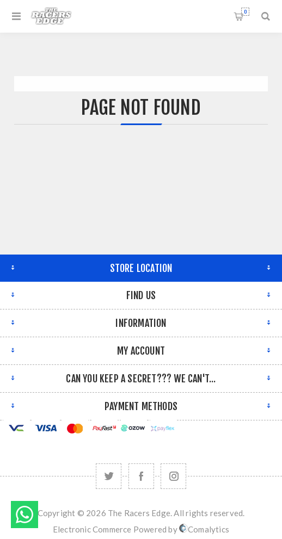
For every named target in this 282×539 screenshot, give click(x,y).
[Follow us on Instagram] (173, 476)
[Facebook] (141, 476)
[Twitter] (108, 476)
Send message (24, 514)
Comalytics (204, 529)
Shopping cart (245, 12)
